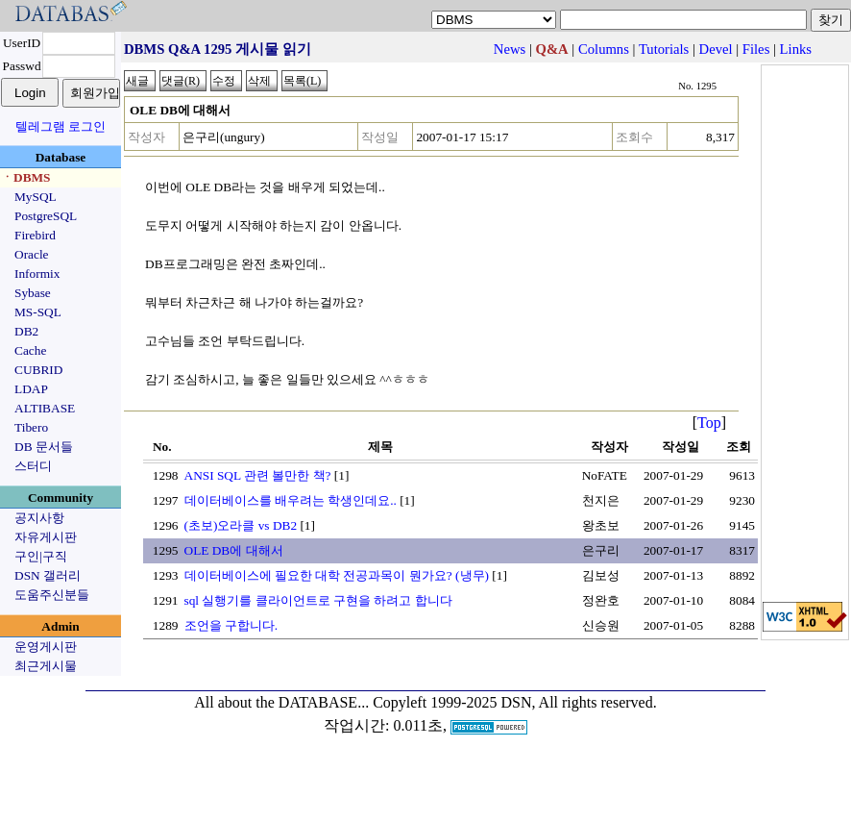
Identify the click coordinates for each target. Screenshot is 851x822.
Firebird (35, 235)
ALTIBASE (44, 408)
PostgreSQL (45, 216)
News (509, 49)
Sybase (32, 293)
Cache (30, 350)
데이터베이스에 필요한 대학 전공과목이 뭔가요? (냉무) (336, 575)
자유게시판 (45, 537)
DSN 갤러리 (47, 575)
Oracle (31, 254)
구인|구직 (40, 556)
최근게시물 (45, 666)
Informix (37, 273)
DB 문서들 (43, 446)
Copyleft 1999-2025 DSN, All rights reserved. (515, 702)
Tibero (31, 427)
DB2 (26, 331)
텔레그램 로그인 (60, 126)
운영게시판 (45, 646)
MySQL (35, 196)
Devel (716, 49)
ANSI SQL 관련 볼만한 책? (257, 475)
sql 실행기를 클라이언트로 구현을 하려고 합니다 (318, 600)
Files (756, 49)
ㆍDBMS (26, 177)
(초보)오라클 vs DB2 (241, 525)
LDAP (31, 389)
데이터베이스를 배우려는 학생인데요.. (290, 500)
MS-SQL (37, 312)
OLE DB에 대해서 (233, 550)
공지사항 (39, 518)
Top (709, 422)
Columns (603, 49)
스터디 (33, 466)
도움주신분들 (51, 594)
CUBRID (38, 369)
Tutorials (664, 49)
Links (796, 49)
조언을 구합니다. (231, 625)
